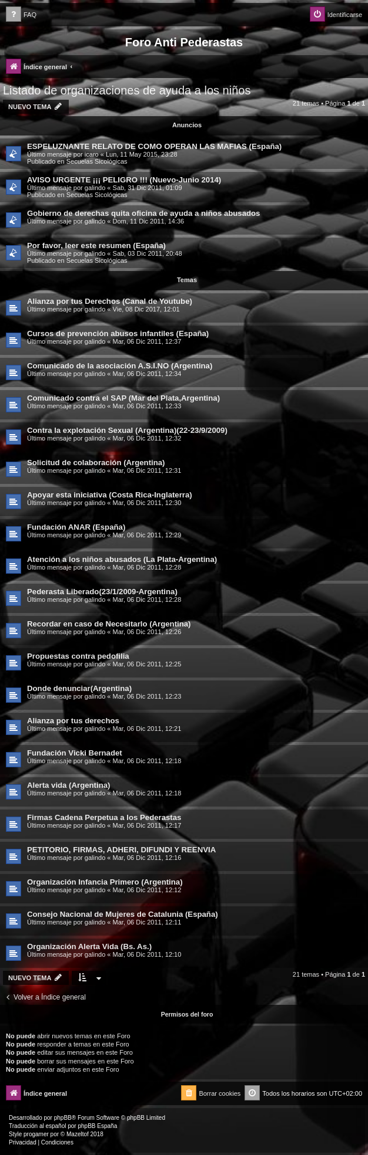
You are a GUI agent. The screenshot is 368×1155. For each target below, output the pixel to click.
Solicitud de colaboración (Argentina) (96, 462)
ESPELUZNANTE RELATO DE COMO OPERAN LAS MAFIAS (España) (154, 146)
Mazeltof (77, 1134)
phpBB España (97, 1126)
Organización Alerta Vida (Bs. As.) (89, 946)
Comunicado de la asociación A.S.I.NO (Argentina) (119, 365)
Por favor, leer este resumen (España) (96, 245)
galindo (95, 187)
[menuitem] (21, 14)
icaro (92, 154)
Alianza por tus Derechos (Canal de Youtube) (109, 301)
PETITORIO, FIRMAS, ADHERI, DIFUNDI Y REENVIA (121, 849)
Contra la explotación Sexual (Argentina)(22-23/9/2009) (127, 430)
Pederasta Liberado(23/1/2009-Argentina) (102, 591)
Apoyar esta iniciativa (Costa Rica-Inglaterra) (109, 494)
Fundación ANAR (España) (76, 527)
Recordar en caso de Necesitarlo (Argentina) (109, 623)
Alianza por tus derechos (73, 720)
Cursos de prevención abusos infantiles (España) (118, 333)
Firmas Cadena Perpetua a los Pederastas (104, 817)
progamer (36, 1134)
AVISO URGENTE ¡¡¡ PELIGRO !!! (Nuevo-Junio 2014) (124, 179)
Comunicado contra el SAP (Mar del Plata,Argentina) (123, 398)
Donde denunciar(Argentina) (79, 688)
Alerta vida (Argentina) (68, 785)
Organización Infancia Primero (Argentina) (105, 882)
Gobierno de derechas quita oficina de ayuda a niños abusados (143, 213)
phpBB (63, 1118)
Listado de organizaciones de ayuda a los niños (126, 90)
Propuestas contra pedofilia (78, 656)
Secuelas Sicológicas (97, 161)
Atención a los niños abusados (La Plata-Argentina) (122, 559)
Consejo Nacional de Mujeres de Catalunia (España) (122, 914)
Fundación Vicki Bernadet (74, 752)
